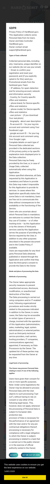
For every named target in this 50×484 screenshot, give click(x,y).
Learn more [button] (9, 471)
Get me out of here (31, 455)
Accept (13, 455)
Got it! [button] (25, 477)
